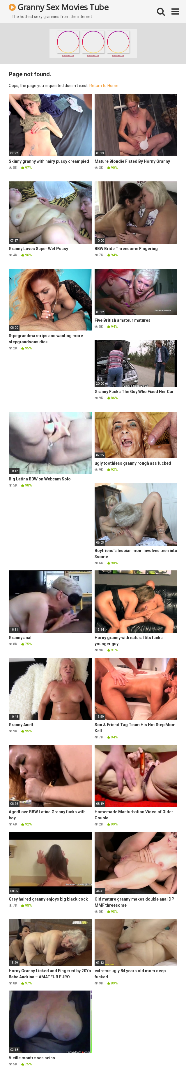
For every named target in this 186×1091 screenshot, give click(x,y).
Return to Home (103, 85)
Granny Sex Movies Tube (58, 7)
